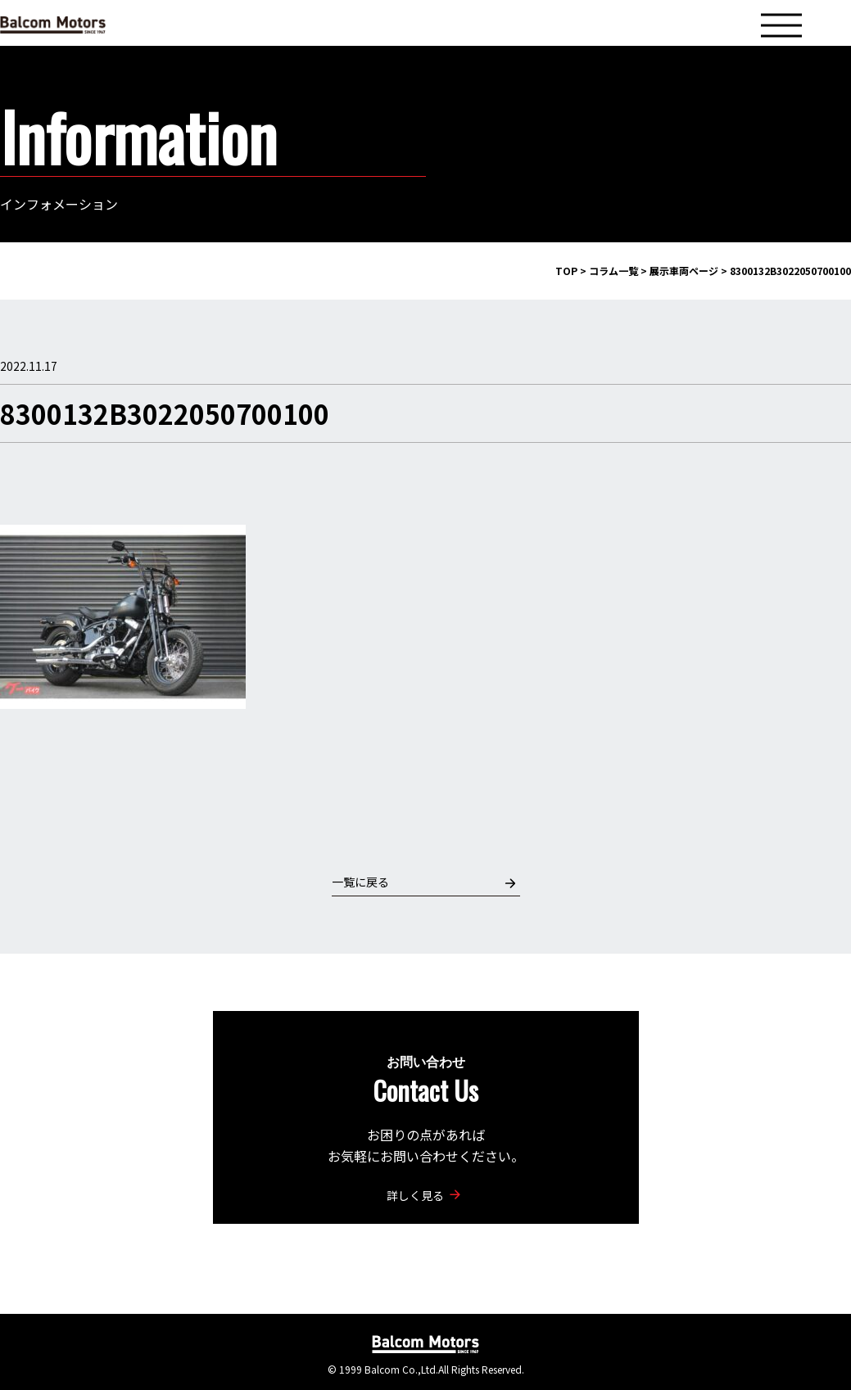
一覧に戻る (424, 882)
